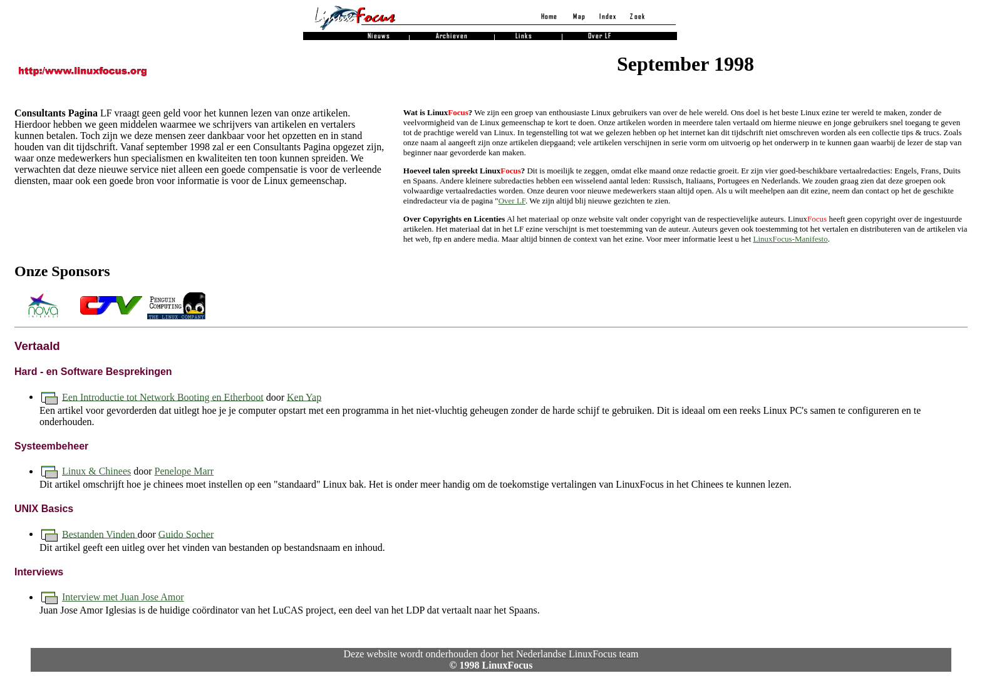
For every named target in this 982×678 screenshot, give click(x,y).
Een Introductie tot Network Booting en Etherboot (163, 396)
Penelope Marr (184, 471)
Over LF (512, 200)
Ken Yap (304, 396)
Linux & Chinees (96, 471)
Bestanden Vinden (100, 533)
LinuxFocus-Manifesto (790, 239)
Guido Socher (186, 533)
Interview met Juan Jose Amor (123, 597)
